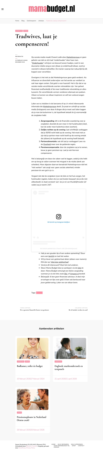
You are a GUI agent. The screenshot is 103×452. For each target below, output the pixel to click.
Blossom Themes (31, 446)
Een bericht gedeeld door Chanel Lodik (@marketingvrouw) (58, 248)
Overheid (47, 144)
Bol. (66, 274)
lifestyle (39, 293)
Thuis (25, 31)
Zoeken (56, 447)
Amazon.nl (74, 274)
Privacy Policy (30, 448)
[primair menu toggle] (3, 9)
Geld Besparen (63, 444)
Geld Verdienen (77, 444)
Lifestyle (19, 31)
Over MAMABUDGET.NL (62, 446)
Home (54, 444)
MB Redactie (19, 56)
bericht (51, 256)
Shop (74, 446)
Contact (81, 446)
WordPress (22, 448)
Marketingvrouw (73, 57)
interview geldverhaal (59, 262)
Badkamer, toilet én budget (30, 366)
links (79, 268)
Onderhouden (37, 63)
